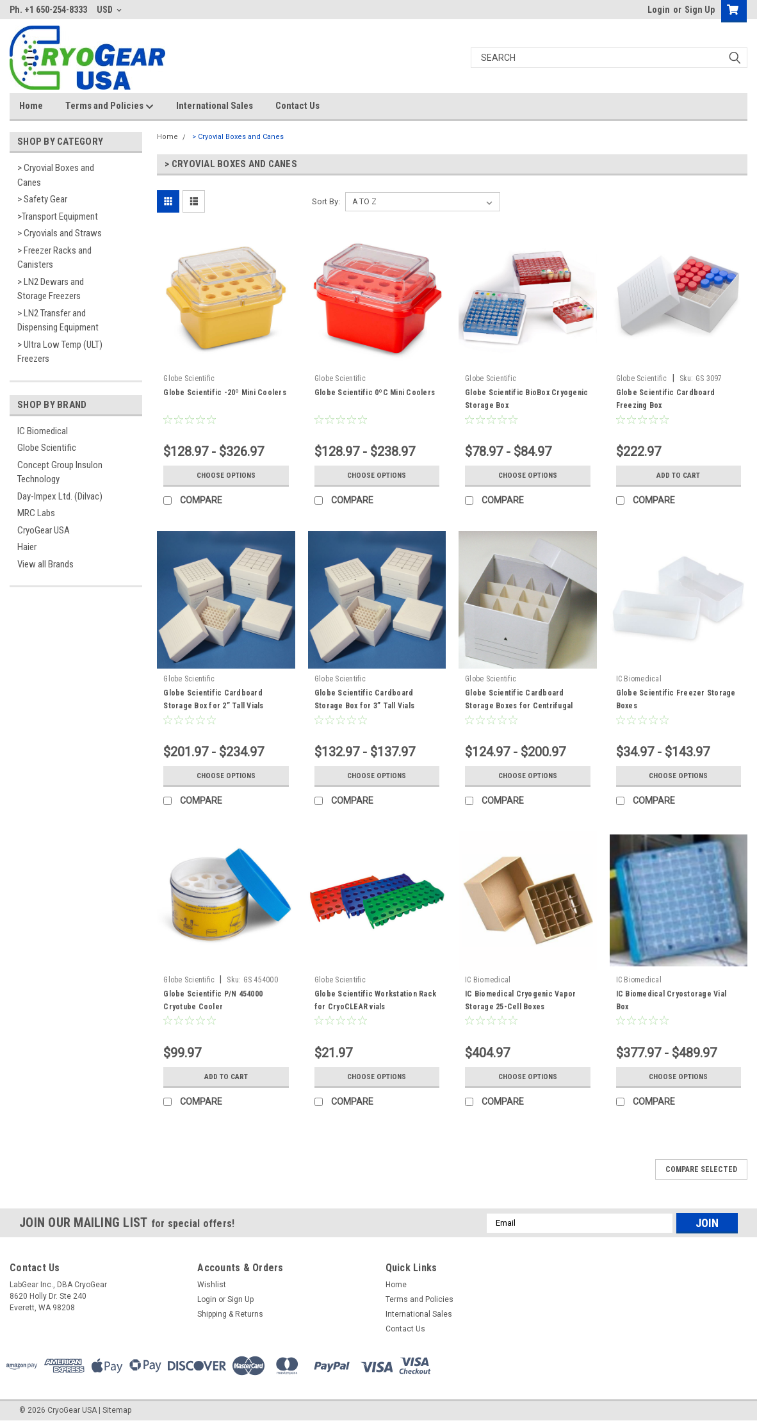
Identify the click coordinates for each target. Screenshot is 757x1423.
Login (658, 9)
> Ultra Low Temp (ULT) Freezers (59, 352)
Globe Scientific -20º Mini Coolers (224, 392)
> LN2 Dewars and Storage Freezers (50, 289)
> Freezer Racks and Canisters (54, 258)
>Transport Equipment (57, 216)
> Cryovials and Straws (59, 233)
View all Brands (45, 564)
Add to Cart (678, 475)
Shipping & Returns (230, 1314)
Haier (27, 547)
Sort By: (326, 201)
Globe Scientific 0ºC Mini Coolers (374, 392)
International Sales (214, 105)
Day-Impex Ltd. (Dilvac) (59, 496)
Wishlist (211, 1284)
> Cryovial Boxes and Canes (55, 175)
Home (31, 105)
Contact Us (297, 105)
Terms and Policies (109, 106)
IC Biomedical (42, 431)
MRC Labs (36, 513)
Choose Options (226, 475)
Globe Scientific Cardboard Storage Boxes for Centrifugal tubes (519, 705)
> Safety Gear (42, 199)
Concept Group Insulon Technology (59, 472)
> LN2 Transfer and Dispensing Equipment (58, 320)
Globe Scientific (46, 447)
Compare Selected (701, 1169)
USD (109, 9)
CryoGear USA (43, 530)
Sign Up (700, 9)
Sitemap (116, 1410)
